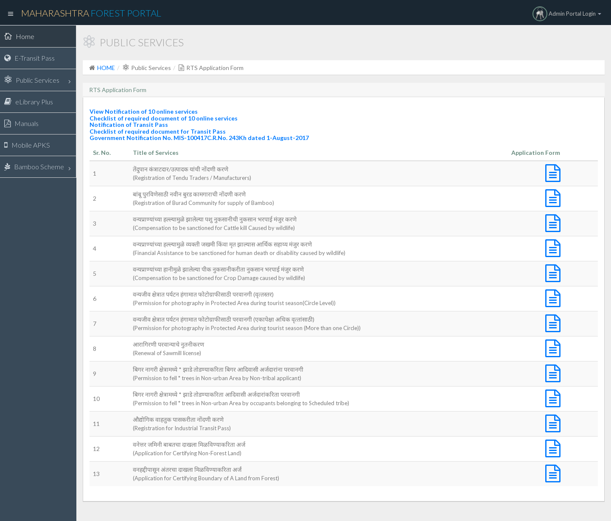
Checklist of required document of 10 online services (164, 118)
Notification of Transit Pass (129, 124)
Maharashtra (91, 13)
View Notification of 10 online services (144, 111)
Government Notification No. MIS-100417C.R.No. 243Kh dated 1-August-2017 (199, 137)
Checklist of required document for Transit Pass (158, 131)
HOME (106, 67)
